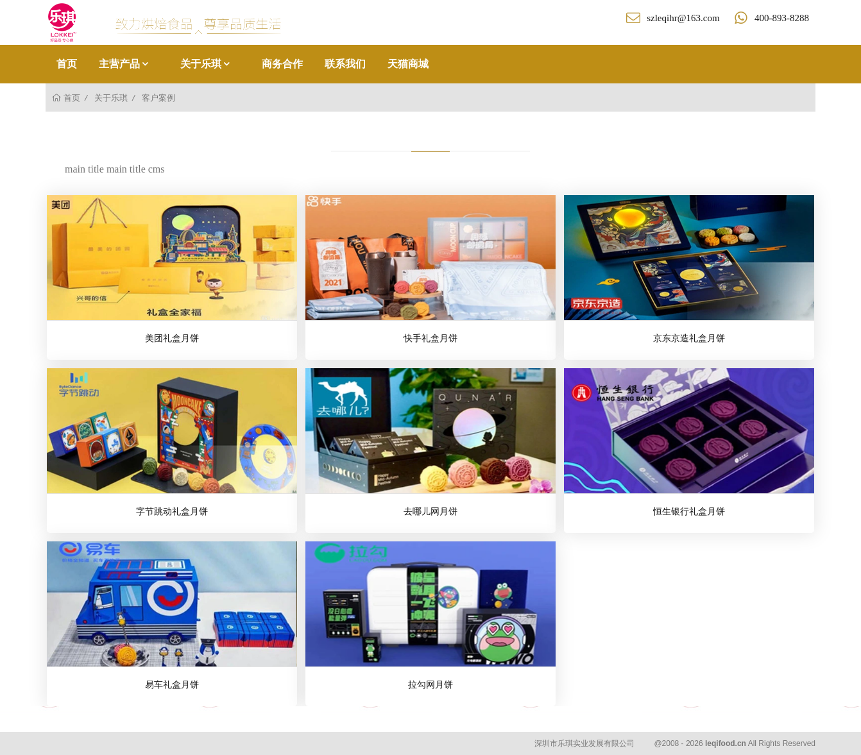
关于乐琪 (206, 64)
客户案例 (158, 98)
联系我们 (345, 63)
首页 (66, 63)
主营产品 (124, 64)
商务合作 (282, 63)
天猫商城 (408, 63)
